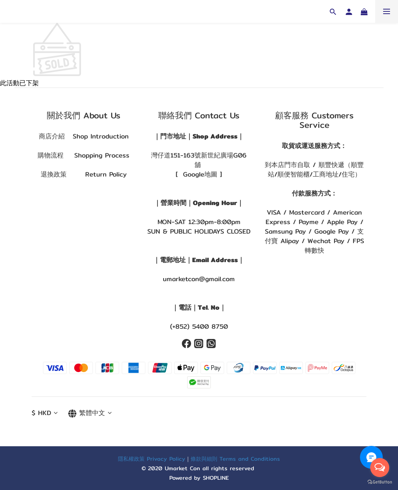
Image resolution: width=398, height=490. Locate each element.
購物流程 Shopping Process (83, 155)
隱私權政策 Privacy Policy (151, 458)
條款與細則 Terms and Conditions (235, 458)
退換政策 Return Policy (84, 174)
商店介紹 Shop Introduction (84, 136)
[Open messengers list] (379, 467)
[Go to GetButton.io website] (380, 482)
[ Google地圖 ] (199, 174)
